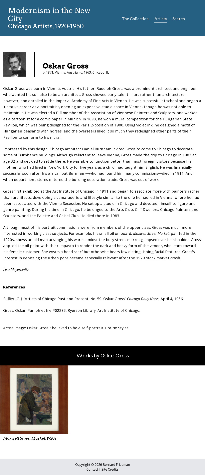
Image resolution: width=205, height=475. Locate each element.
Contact (92, 469)
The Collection (135, 19)
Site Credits (110, 469)
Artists (160, 19)
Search (178, 19)
